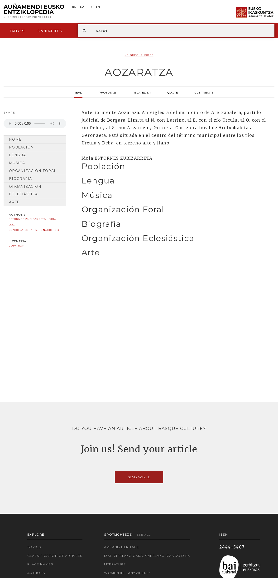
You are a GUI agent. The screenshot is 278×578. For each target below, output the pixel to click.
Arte (14, 202)
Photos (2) (107, 92)
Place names (40, 564)
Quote (172, 92)
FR (90, 6)
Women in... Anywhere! (127, 573)
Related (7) (142, 92)
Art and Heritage (121, 547)
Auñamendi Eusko (34, 11)
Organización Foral (32, 171)
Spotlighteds (50, 31)
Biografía (20, 179)
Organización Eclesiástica (25, 190)
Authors (36, 573)
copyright (17, 245)
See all (144, 534)
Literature (115, 564)
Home (15, 139)
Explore (17, 31)
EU (82, 6)
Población (21, 147)
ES (74, 6)
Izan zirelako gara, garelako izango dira (147, 556)
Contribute (204, 92)
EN (98, 6)
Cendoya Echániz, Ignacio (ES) (34, 230)
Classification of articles (54, 556)
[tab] (173, 166)
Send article (139, 477)
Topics (34, 547)
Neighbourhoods (139, 55)
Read (78, 92)
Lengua (17, 155)
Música (17, 163)
